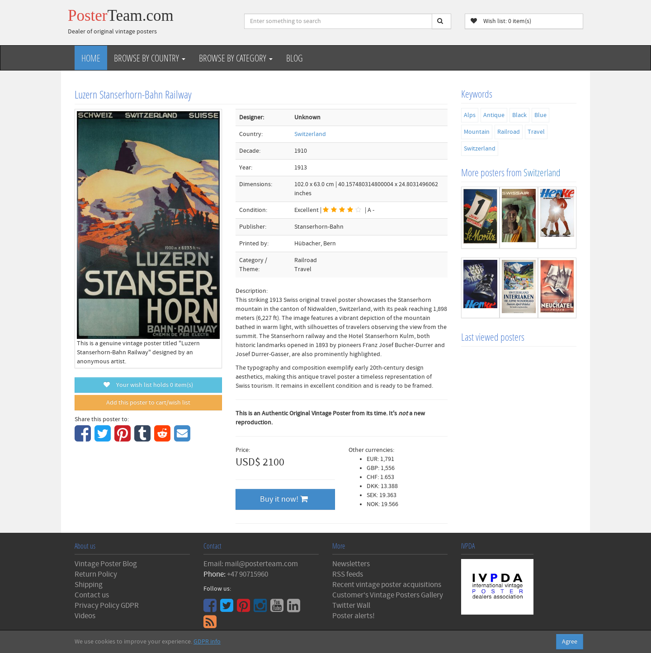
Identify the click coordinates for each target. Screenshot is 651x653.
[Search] (441, 21)
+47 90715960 (247, 574)
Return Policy (96, 574)
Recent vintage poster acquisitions (386, 585)
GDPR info (207, 642)
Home (90, 58)
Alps (470, 115)
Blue (540, 115)
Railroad (508, 132)
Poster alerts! (353, 616)
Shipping (89, 585)
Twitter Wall (351, 606)
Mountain (477, 132)
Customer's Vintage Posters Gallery (387, 595)
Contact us (92, 595)
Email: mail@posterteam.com (250, 564)
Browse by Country (149, 58)
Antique (494, 115)
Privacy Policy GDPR (107, 606)
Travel (536, 132)
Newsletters (351, 564)
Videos (85, 616)
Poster (121, 15)
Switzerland (310, 134)
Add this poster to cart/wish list (148, 403)
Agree (569, 642)
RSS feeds (347, 574)
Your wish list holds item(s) (148, 385)
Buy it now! (284, 499)
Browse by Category (236, 58)
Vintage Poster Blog (106, 564)
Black (519, 115)
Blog (294, 58)
